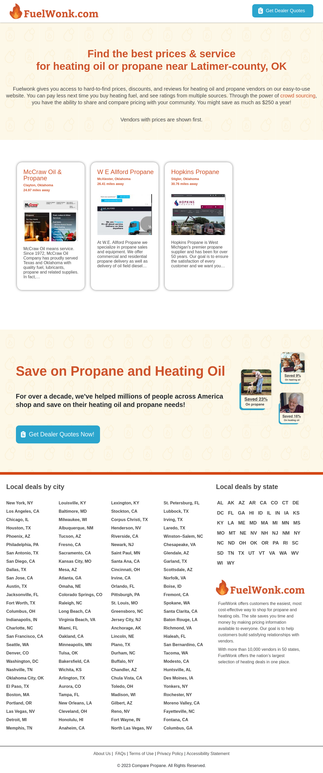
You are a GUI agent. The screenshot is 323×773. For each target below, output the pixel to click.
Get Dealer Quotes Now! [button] (62, 434)
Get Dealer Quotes (285, 10)
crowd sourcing (298, 95)
